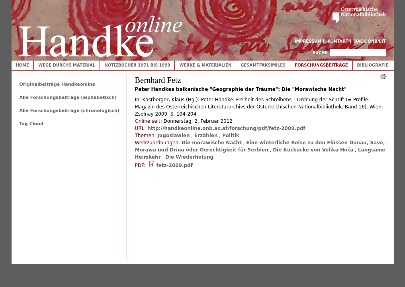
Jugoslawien (173, 135)
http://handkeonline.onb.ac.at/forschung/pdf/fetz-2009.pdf (226, 128)
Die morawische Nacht (212, 142)
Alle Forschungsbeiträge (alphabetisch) (68, 97)
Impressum (308, 41)
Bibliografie (373, 65)
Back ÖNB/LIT (370, 41)
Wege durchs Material (66, 65)
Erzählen (206, 135)
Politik (230, 135)
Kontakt (337, 41)
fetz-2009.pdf (174, 165)
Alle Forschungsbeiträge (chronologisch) (69, 110)
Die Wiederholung (189, 157)
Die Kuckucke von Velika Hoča (313, 150)
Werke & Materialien (205, 65)
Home (22, 65)
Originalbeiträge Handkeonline (58, 84)
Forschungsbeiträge (321, 65)
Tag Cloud (31, 123)
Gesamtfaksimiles (263, 65)
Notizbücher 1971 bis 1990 (137, 65)
